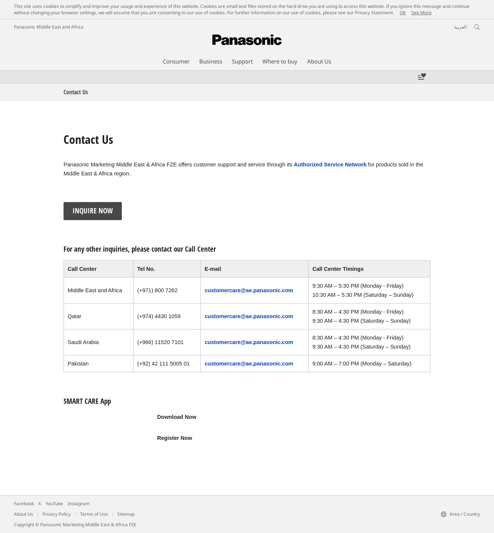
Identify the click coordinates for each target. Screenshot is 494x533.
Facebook (24, 503)
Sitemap (126, 514)
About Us (23, 514)
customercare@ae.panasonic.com (249, 290)
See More (421, 12)
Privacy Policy (56, 514)
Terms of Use (94, 514)
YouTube (54, 503)
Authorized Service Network (330, 165)
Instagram (78, 503)
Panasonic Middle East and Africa (48, 27)
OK (403, 12)
